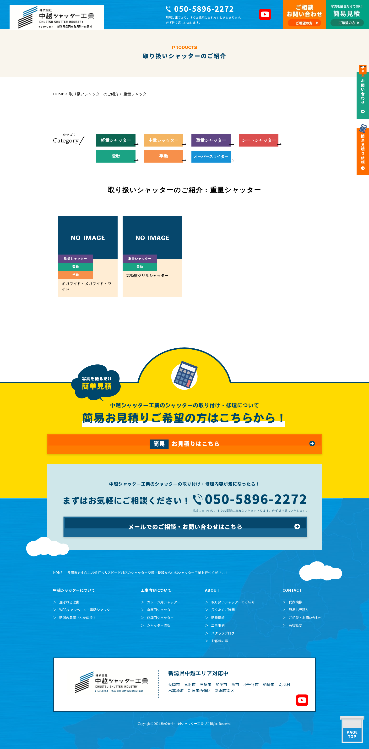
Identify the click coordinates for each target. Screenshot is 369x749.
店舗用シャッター (160, 617)
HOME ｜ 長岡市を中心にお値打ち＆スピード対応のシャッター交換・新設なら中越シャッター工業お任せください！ (140, 572)
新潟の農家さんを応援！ (77, 617)
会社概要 (295, 625)
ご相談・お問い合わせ (305, 617)
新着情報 (218, 617)
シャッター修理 (158, 625)
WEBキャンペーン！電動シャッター (86, 609)
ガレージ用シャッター (163, 602)
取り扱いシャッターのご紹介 (233, 602)
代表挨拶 (295, 602)
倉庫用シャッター (160, 609)
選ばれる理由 (69, 602)
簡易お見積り (299, 609)
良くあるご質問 (223, 609)
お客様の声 (219, 640)
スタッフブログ (223, 633)
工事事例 (218, 625)
